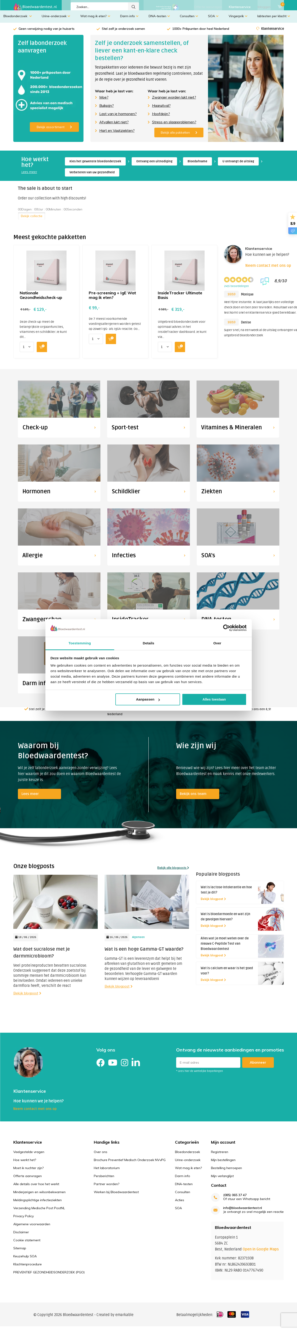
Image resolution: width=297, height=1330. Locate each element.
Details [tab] (148, 643)
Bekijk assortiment (54, 130)
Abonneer (258, 1066)
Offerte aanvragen (208, 7)
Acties (179, 1203)
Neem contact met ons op (268, 269)
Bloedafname (197, 165)
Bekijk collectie (31, 219)
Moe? (103, 100)
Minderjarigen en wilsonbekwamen (39, 1195)
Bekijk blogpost (27, 996)
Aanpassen (148, 699)
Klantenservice (240, 7)
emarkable (124, 1318)
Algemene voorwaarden (31, 1227)
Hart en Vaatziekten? (117, 134)
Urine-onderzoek (56, 19)
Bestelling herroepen (226, 1171)
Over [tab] (217, 643)
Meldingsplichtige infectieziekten (37, 1203)
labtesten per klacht (273, 19)
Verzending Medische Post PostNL (39, 1211)
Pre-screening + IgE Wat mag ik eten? (112, 299)
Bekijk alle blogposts (173, 871)
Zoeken (133, 6)
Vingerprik (238, 19)
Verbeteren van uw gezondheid (92, 176)
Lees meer (29, 175)
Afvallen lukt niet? (114, 125)
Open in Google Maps (261, 1252)
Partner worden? (106, 1187)
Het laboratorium (107, 1171)
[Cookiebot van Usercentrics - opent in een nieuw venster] (226, 627)
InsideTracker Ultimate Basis (180, 299)
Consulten (189, 19)
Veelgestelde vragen (28, 1155)
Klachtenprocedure (27, 1268)
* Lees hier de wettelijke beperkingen (199, 1074)
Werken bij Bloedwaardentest (116, 1195)
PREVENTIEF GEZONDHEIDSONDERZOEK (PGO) (49, 1276)
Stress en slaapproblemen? (174, 125)
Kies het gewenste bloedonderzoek (95, 165)
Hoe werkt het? (24, 1163)
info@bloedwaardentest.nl (242, 1211)
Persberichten (104, 1179)
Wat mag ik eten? (95, 19)
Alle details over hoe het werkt (36, 1187)
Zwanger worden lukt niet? (174, 100)
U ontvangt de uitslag (238, 165)
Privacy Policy (23, 1219)
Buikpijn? (106, 109)
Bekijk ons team (193, 797)
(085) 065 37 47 (235, 1198)
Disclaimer (21, 1235)
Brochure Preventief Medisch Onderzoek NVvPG (130, 1163)
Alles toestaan (214, 699)
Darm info (129, 19)
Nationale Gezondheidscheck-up (41, 299)
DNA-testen (159, 19)
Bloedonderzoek (17, 19)
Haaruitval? (161, 109)
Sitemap (19, 1252)
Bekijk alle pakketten (179, 136)
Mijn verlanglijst (222, 1179)
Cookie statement (26, 1244)
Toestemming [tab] (80, 643)
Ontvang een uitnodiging (154, 165)
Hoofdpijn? (161, 117)
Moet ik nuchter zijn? (28, 1171)
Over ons (100, 1155)
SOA (213, 19)
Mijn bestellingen (223, 1163)
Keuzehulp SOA (25, 1260)
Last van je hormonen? (118, 117)
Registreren (219, 1155)
